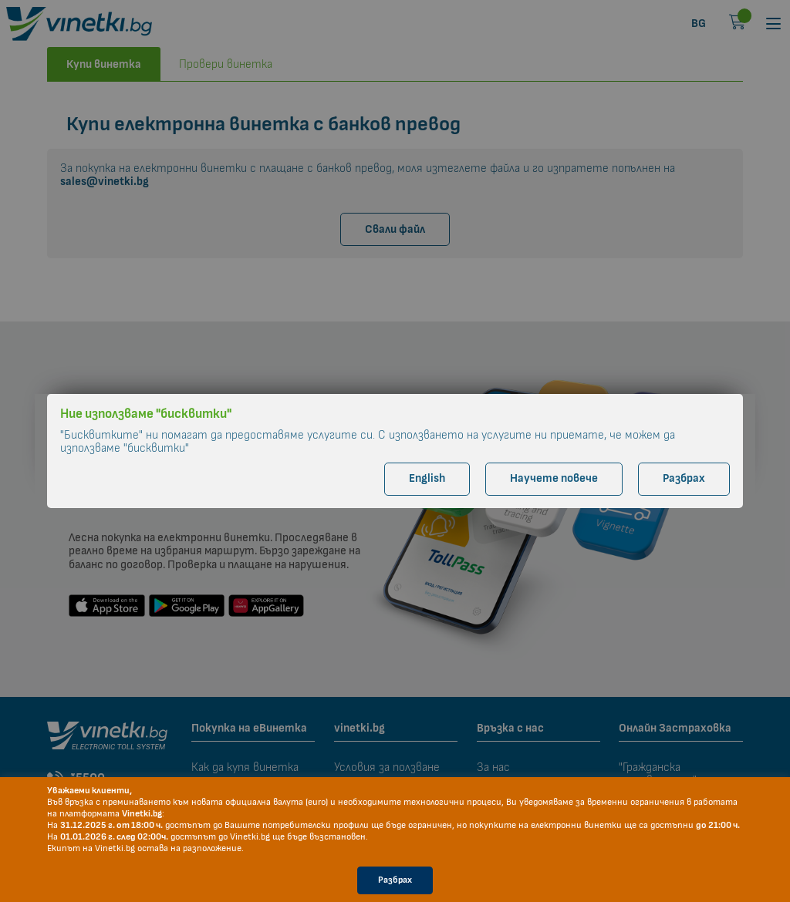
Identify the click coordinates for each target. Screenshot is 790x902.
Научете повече (554, 478)
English (427, 478)
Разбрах (395, 880)
